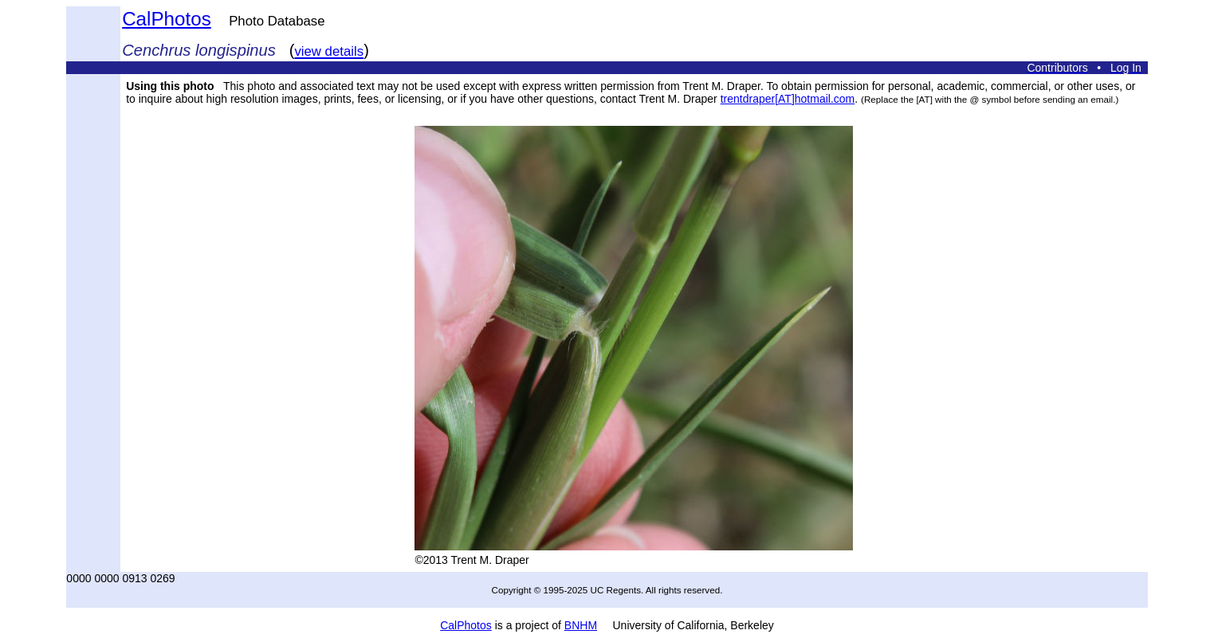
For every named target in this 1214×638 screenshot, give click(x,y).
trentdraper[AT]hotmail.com (788, 98)
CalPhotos (166, 18)
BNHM (580, 625)
